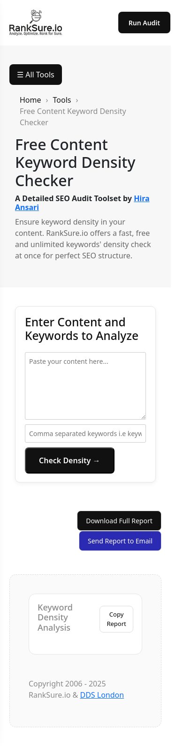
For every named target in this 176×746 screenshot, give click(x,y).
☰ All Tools (35, 74)
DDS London (102, 695)
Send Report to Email (120, 540)
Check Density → (69, 460)
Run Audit (144, 22)
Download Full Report (119, 520)
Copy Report (116, 619)
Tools (62, 100)
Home (30, 100)
